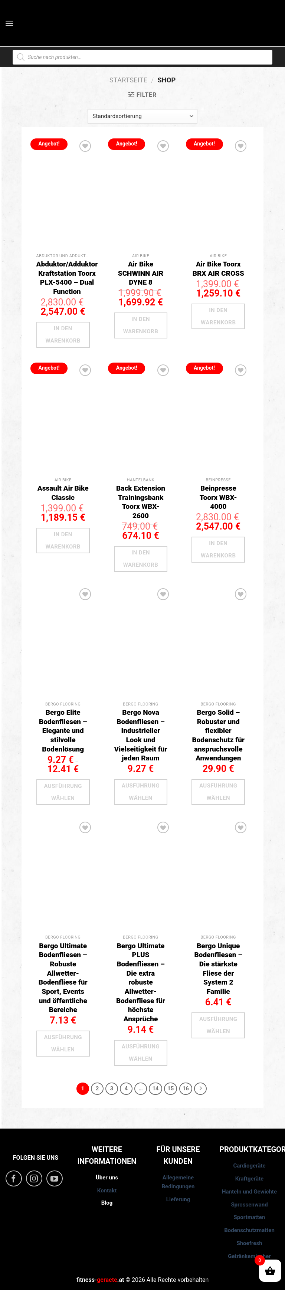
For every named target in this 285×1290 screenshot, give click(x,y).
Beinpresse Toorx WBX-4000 (218, 497)
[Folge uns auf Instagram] (34, 1179)
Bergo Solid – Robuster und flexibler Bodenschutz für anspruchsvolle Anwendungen (218, 735)
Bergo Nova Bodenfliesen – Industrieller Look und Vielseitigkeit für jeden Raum (140, 735)
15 (170, 1088)
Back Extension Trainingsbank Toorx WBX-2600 (140, 502)
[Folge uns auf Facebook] (14, 1179)
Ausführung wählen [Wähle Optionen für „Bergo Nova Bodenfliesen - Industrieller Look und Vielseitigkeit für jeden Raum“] (141, 791)
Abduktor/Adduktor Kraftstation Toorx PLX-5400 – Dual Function (67, 278)
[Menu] (10, 23)
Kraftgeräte (249, 1178)
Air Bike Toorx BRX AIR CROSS (218, 269)
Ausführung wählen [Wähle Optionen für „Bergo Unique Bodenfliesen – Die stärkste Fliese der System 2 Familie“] (218, 1025)
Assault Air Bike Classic (63, 493)
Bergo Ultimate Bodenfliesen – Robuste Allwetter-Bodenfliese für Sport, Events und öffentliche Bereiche (63, 978)
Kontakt (107, 1190)
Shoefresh (249, 1243)
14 (155, 1088)
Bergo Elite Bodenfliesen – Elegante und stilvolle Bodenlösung (63, 730)
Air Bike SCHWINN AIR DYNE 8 (140, 273)
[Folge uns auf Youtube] (54, 1179)
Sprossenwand (249, 1204)
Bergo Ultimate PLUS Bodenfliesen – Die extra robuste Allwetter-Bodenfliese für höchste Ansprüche (140, 983)
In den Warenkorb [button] (63, 334)
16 (186, 1088)
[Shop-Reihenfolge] (142, 116)
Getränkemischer (249, 1256)
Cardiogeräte (249, 1165)
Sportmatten (249, 1217)
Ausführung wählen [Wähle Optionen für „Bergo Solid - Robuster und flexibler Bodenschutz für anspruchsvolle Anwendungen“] (218, 791)
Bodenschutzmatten (249, 1230)
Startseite (128, 80)
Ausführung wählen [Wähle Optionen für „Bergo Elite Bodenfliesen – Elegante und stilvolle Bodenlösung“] (63, 792)
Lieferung (178, 1199)
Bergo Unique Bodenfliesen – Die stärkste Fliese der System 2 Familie (218, 969)
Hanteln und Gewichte (249, 1191)
